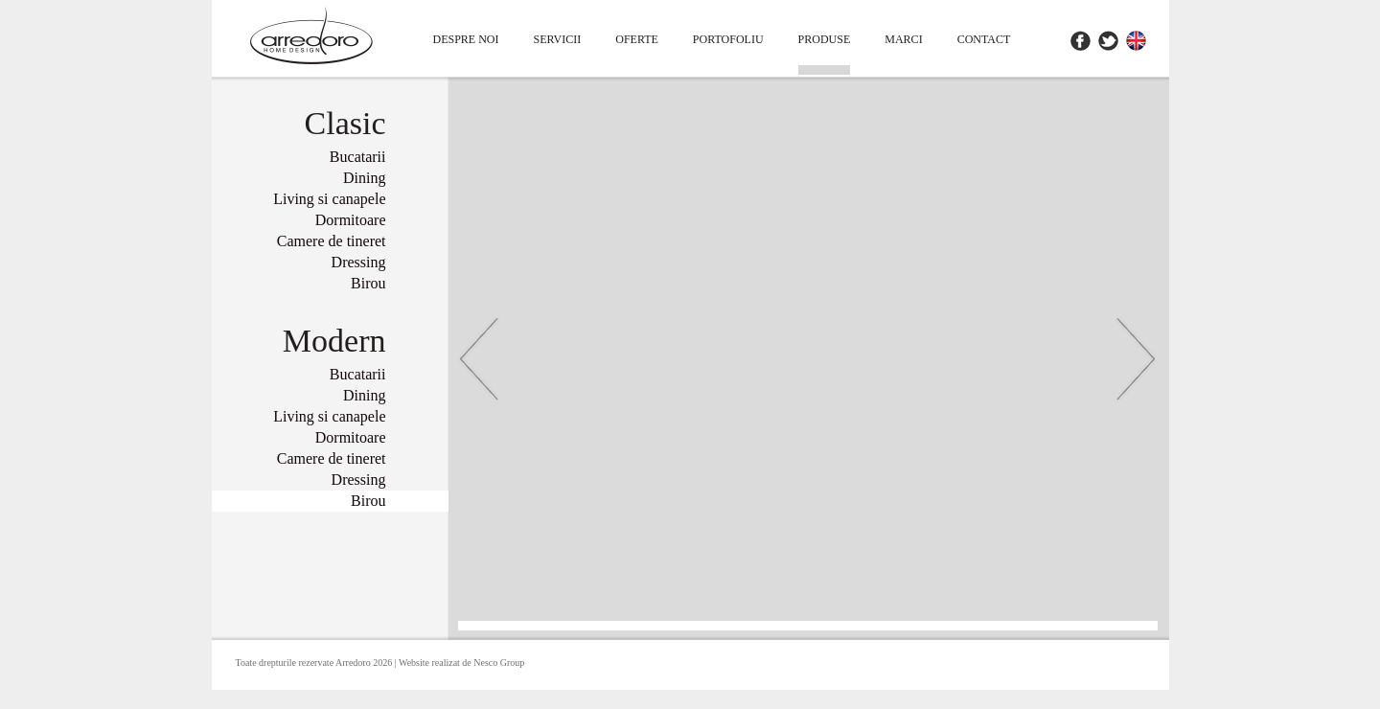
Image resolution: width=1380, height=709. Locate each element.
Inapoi (479, 358)
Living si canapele (329, 199)
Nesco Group (498, 662)
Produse (824, 39)
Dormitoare (350, 220)
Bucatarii (358, 157)
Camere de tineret (331, 241)
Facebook (1080, 41)
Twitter (1108, 41)
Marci (903, 39)
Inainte (1136, 358)
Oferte (636, 39)
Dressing (359, 262)
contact (984, 39)
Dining (364, 178)
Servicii (558, 39)
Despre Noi (466, 39)
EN (1136, 41)
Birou (368, 283)
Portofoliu (728, 39)
